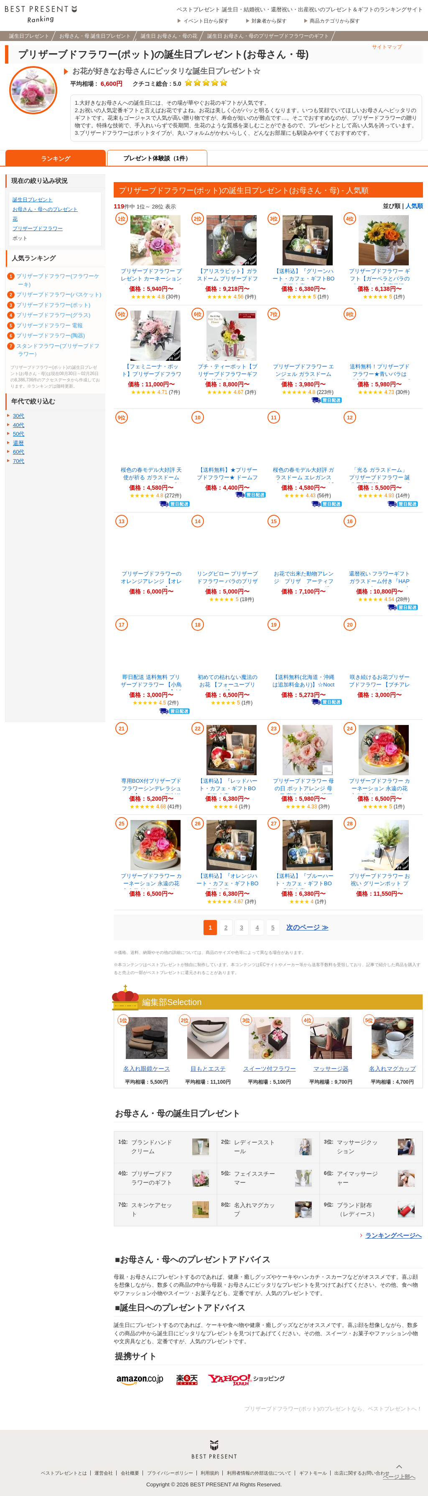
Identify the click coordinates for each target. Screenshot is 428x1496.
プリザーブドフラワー (38, 228)
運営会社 (103, 1472)
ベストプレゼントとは (64, 1472)
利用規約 (210, 1472)
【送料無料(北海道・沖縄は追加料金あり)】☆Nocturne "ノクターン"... (303, 684)
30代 (18, 416)
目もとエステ (208, 1068)
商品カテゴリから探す (335, 21)
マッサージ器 (331, 1068)
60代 (18, 452)
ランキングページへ (393, 1235)
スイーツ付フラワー (269, 1068)
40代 (18, 425)
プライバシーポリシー (170, 1472)
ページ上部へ (399, 1477)
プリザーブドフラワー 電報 (49, 325)
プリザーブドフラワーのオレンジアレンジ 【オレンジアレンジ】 (151, 581)
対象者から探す (269, 21)
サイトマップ (387, 47)
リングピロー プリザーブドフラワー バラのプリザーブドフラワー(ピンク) (227, 581)
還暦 (18, 443)
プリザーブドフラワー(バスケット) (59, 294)
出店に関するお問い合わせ (362, 1472)
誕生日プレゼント (33, 200)
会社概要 (130, 1472)
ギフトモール (313, 1472)
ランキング (55, 158)
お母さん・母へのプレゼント (45, 209)
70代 (18, 461)
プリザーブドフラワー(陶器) (50, 335)
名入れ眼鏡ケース (146, 1068)
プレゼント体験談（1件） (157, 158)
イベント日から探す (206, 21)
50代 (18, 434)
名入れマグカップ (392, 1068)
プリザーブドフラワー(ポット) (53, 305)
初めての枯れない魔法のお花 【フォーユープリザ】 (227, 684)
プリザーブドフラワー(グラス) (53, 315)
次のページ (307, 927)
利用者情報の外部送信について (259, 1472)
